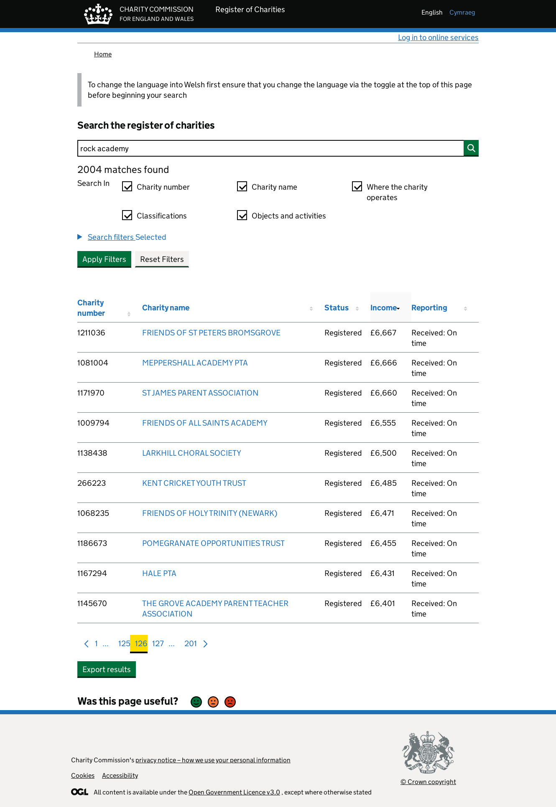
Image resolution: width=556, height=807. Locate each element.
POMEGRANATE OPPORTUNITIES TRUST (213, 543)
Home (103, 54)
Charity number (163, 187)
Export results (106, 669)
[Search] (278, 148)
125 (124, 645)
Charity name (274, 187)
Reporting (429, 307)
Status (336, 307)
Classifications (162, 216)
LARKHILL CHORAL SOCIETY (191, 453)
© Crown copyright (428, 782)
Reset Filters (162, 259)
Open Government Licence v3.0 (234, 792)
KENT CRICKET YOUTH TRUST (194, 483)
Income (383, 307)
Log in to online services (438, 37)
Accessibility (120, 775)
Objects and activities (289, 216)
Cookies (82, 775)
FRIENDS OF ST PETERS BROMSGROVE (211, 333)
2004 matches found (123, 169)
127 (158, 645)
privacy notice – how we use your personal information (213, 760)
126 (141, 645)
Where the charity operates (397, 192)
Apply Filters (104, 259)
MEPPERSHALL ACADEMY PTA (195, 363)
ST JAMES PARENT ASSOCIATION (200, 393)
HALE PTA (159, 573)
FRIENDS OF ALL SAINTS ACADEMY (205, 423)
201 (190, 645)
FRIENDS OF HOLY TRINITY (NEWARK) (209, 513)
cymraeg (462, 12)
